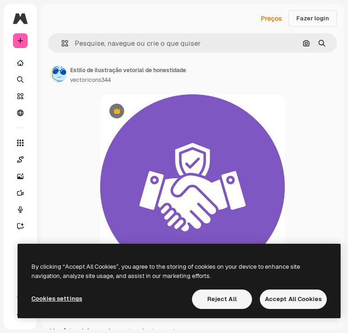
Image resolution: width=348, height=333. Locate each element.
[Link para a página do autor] (58, 74)
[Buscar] (20, 79)
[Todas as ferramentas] (20, 143)
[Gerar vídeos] (20, 192)
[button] (61, 43)
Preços (271, 18)
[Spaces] (20, 159)
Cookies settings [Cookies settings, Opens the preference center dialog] (56, 298)
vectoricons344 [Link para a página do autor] (90, 80)
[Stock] (20, 96)
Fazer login (312, 18)
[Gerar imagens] (20, 176)
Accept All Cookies (293, 299)
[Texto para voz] (20, 209)
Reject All (222, 299)
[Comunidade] (20, 112)
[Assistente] (20, 226)
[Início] (20, 63)
